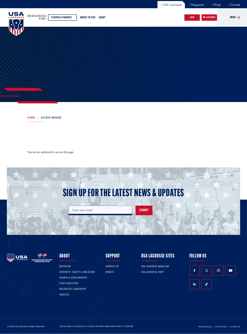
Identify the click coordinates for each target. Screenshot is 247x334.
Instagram (218, 270)
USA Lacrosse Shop (152, 272)
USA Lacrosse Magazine (155, 266)
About (103, 18)
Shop (216, 4)
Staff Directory (69, 283)
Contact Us (112, 266)
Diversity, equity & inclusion (77, 272)
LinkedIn (194, 284)
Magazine (196, 4)
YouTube (230, 270)
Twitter (206, 270)
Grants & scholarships (73, 278)
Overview (65, 266)
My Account (209, 17)
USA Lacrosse (171, 4)
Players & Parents (62, 18)
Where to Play (88, 17)
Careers (64, 295)
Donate (234, 4)
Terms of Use (220, 326)
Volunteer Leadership (72, 289)
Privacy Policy (204, 326)
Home (31, 117)
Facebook (194, 270)
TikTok (206, 284)
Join (192, 17)
